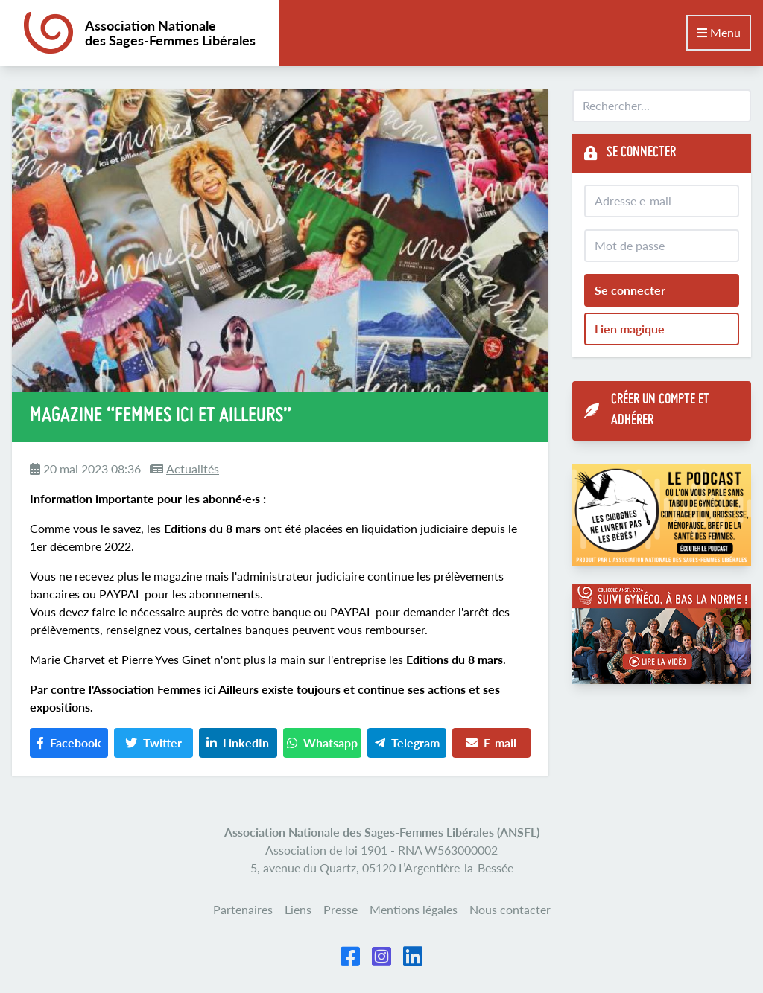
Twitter (153, 742)
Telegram (407, 742)
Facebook (69, 742)
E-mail (491, 742)
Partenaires (243, 909)
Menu (719, 32)
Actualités (192, 469)
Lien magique (630, 329)
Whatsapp (322, 742)
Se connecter (630, 290)
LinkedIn (237, 742)
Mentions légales (414, 909)
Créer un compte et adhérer (646, 410)
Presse (340, 909)
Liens (298, 909)
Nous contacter (510, 909)
